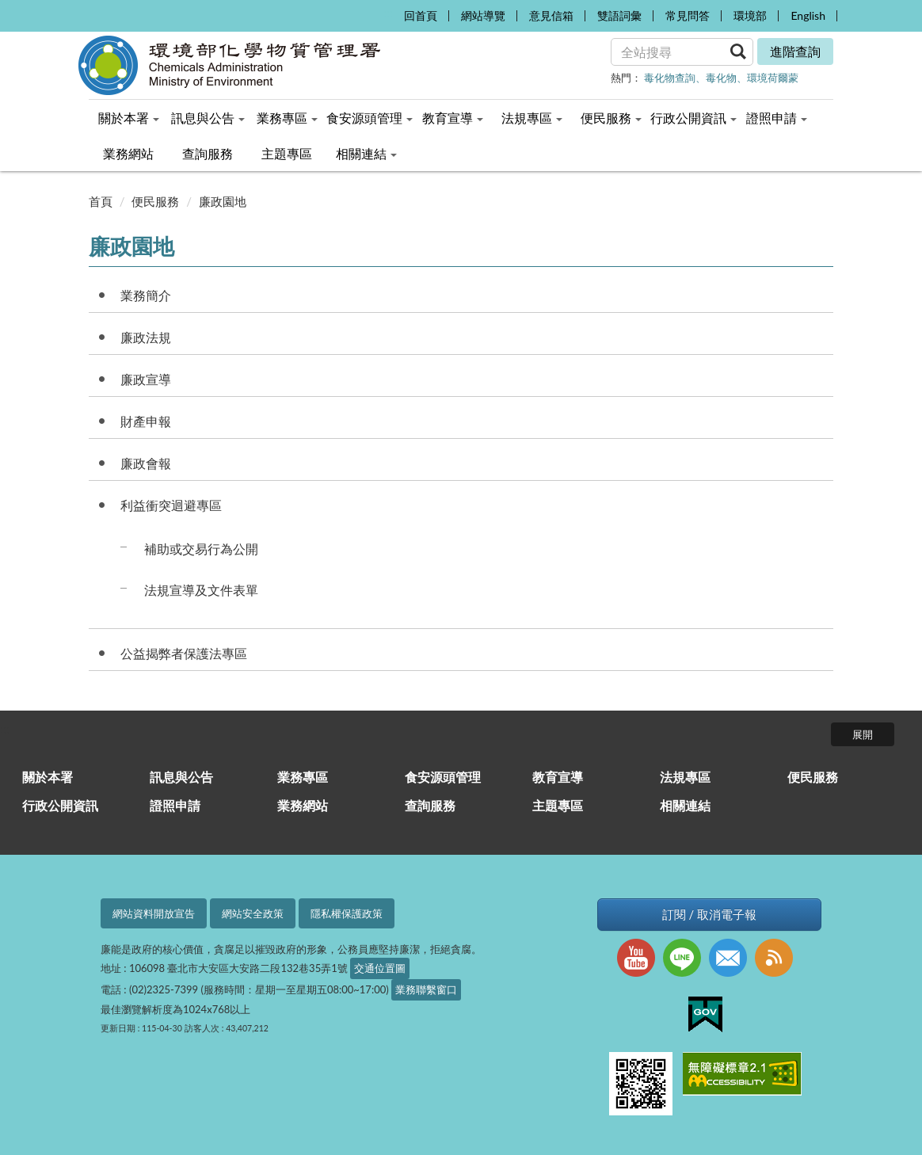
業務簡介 (145, 295)
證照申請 (175, 805)
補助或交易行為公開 (201, 548)
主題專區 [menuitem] (286, 153)
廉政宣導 (145, 379)
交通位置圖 (380, 968)
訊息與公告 (181, 776)
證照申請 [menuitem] (776, 117)
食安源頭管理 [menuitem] (369, 117)
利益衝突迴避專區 (171, 505)
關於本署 (47, 776)
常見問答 (687, 15)
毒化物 (721, 77)
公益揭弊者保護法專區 (183, 653)
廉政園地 (222, 201)
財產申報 (145, 421)
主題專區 (557, 805)
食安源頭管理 (443, 776)
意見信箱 (551, 15)
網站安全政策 (253, 913)
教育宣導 (557, 776)
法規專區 (685, 776)
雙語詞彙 (619, 15)
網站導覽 (483, 15)
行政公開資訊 (60, 805)
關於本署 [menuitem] (128, 117)
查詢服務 (430, 805)
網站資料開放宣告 (153, 913)
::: (387, 12)
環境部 (750, 15)
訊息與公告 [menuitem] (208, 117)
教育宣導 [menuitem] (452, 117)
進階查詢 (795, 51)
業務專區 (302, 776)
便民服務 (155, 201)
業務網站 (302, 805)
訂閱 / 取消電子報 (709, 914)
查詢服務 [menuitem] (207, 153)
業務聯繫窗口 (426, 989)
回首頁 (420, 15)
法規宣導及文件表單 (201, 589)
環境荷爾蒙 (772, 77)
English (808, 15)
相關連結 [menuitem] (366, 153)
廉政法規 (145, 337)
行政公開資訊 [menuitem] (693, 117)
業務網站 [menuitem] (128, 153)
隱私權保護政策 (347, 913)
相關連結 (685, 805)
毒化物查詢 (669, 77)
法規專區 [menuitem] (531, 117)
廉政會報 (145, 463)
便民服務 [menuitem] (611, 117)
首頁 (100, 201)
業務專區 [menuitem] (287, 117)
